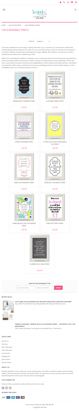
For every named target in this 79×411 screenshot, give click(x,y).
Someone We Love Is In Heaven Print (24, 224)
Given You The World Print (55, 183)
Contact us (5, 341)
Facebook (3, 388)
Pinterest (10, 388)
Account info (6, 353)
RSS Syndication (7, 347)
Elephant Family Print (55, 101)
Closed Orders (6, 362)
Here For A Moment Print (24, 183)
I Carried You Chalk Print (39, 264)
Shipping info (6, 356)
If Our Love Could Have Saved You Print (55, 143)
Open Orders (6, 359)
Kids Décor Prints (15, 25)
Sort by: (32, 41)
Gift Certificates (7, 350)
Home (3, 25)
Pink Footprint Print (55, 223)
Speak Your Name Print (24, 142)
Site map (4, 344)
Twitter (6, 388)
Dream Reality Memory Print (24, 101)
